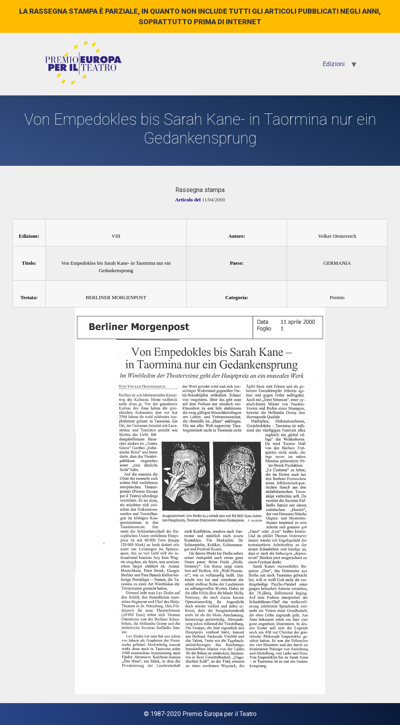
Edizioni (334, 64)
